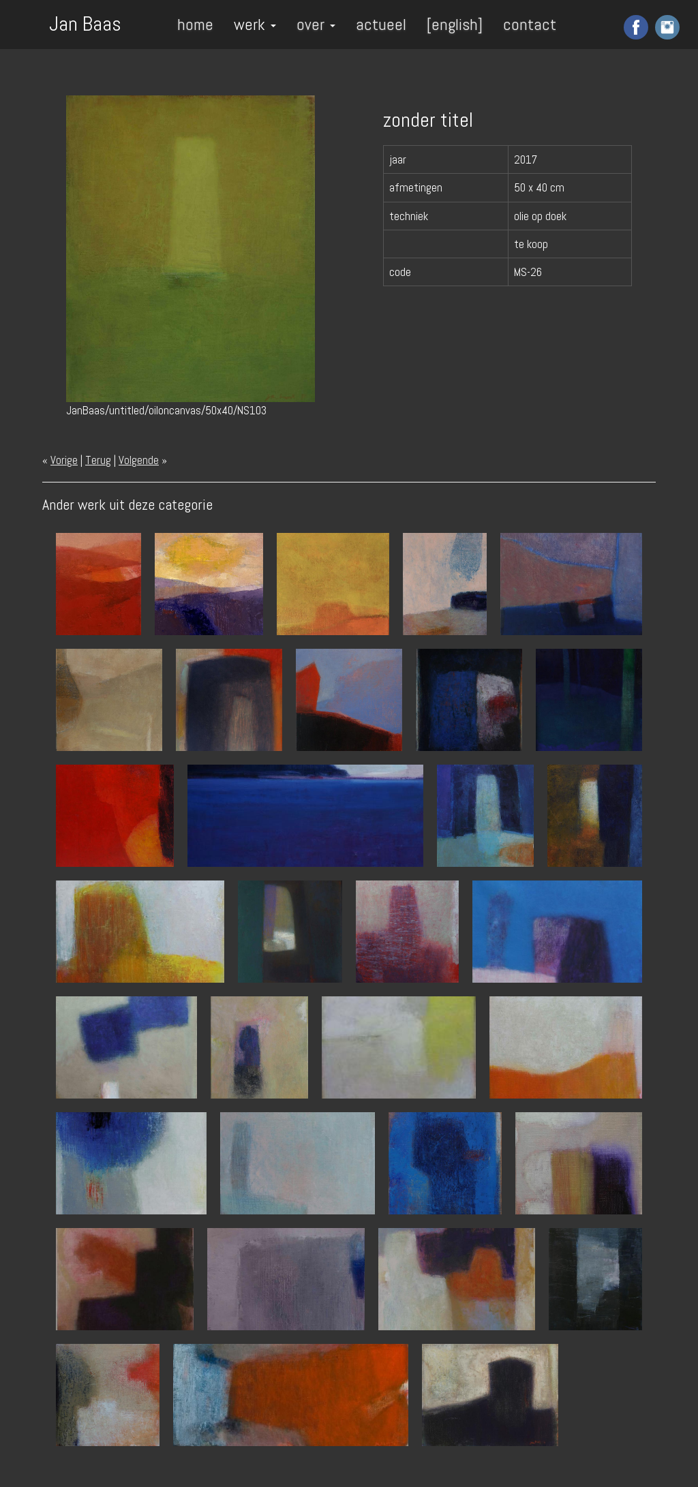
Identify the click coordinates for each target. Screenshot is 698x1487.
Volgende (139, 460)
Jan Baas (85, 22)
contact (529, 24)
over (316, 24)
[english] (455, 24)
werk (255, 24)
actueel (381, 24)
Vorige (64, 460)
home (195, 24)
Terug (98, 460)
